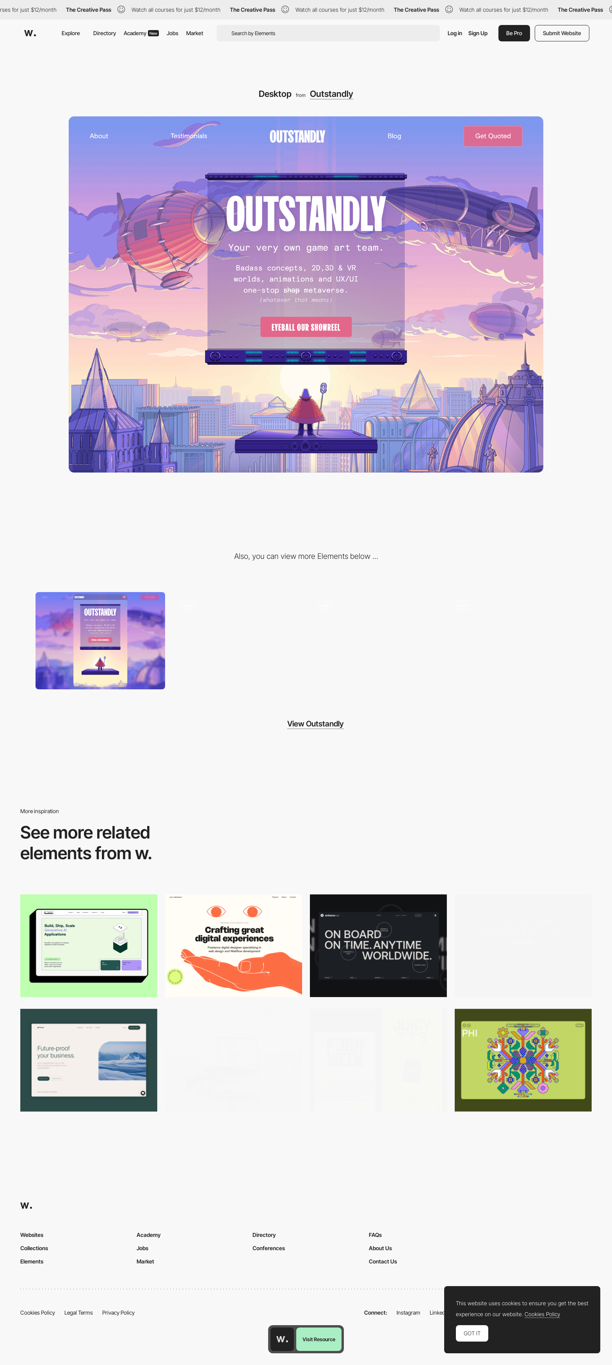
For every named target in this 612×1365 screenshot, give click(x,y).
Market (194, 33)
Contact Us (383, 1261)
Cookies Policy (37, 1312)
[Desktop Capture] (88, 1060)
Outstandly (331, 93)
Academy (141, 33)
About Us (380, 1248)
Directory (104, 33)
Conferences (269, 1248)
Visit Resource (318, 1339)
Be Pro (514, 33)
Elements (31, 1261)
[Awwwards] (30, 33)
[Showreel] (512, 640)
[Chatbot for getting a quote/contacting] (237, 640)
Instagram (408, 1312)
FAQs (375, 1234)
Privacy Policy (118, 1312)
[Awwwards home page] (282, 1339)
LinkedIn (440, 1312)
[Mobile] (100, 640)
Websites (31, 1234)
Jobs (172, 33)
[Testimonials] (374, 640)
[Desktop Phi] (523, 1060)
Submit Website (562, 33)
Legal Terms (78, 1312)
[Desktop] (88, 945)
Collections (34, 1248)
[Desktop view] (378, 1060)
